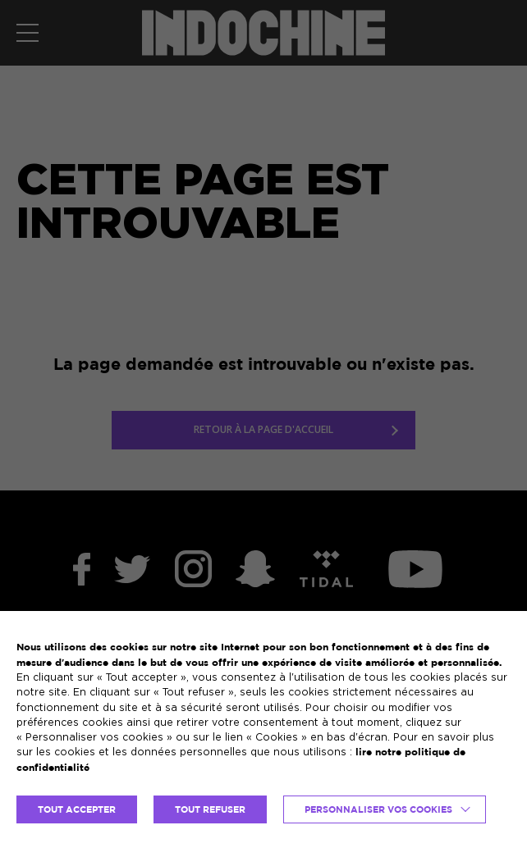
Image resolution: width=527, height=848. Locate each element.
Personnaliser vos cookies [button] (378, 809)
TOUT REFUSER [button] (210, 809)
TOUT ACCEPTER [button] (77, 809)
